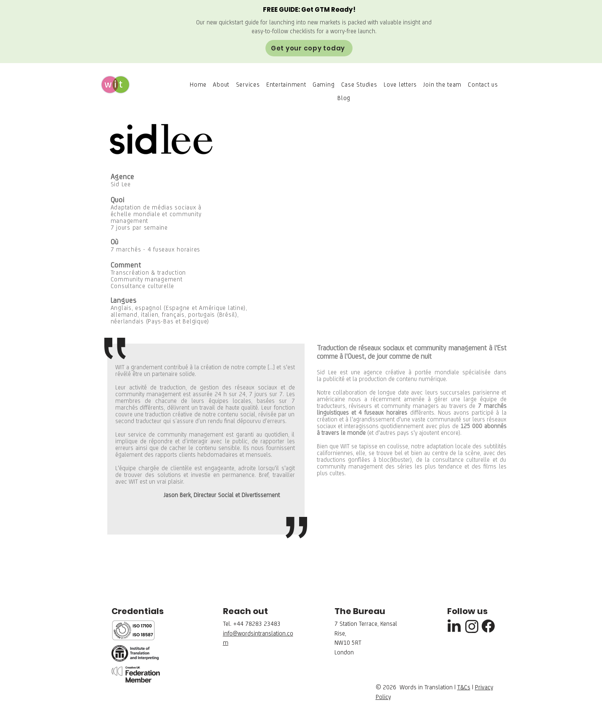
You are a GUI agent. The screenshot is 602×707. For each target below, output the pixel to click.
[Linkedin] (454, 626)
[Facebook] (488, 626)
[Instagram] (472, 626)
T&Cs (463, 687)
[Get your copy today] (309, 48)
